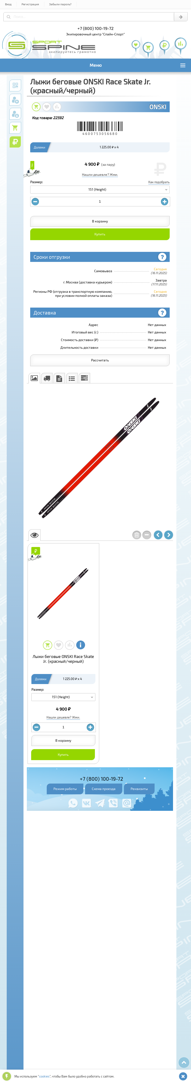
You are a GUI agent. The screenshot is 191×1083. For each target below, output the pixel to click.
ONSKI (157, 106)
